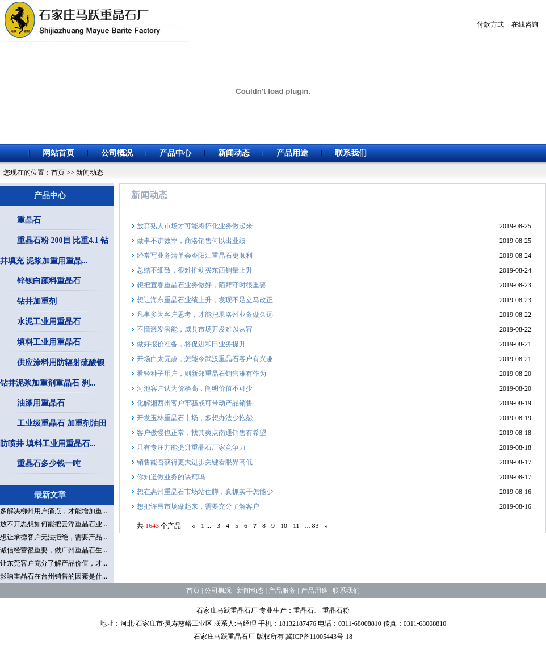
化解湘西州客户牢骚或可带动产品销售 (195, 403)
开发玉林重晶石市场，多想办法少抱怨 (195, 418)
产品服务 (282, 590)
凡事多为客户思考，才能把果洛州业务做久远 (205, 315)
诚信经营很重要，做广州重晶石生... (53, 550)
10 (283, 526)
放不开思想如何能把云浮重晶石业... (53, 524)
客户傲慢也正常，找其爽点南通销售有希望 (201, 433)
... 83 (312, 526)
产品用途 (292, 153)
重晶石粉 (336, 610)
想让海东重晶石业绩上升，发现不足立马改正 (205, 300)
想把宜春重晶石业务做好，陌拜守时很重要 (201, 285)
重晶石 (29, 220)
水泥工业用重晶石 (49, 321)
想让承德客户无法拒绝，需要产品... (53, 537)
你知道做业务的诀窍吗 (171, 477)
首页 (58, 173)
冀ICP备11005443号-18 (318, 636)
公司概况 (117, 153)
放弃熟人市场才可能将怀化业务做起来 (195, 226)
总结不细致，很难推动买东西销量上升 (195, 270)
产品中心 (175, 153)
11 (296, 526)
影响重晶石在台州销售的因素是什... (53, 576)
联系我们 (351, 153)
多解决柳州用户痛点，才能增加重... (53, 511)
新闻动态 (234, 153)
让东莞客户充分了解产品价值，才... (53, 563)
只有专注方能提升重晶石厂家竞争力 (191, 447)
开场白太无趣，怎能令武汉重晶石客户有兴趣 (205, 359)
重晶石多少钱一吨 (49, 463)
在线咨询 (525, 24)
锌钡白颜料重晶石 (49, 281)
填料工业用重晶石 (49, 342)
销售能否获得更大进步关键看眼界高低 (195, 462)
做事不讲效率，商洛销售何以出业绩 (191, 241)
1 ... (206, 526)
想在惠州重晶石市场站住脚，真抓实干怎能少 (205, 492)
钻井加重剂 (37, 301)
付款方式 (490, 24)
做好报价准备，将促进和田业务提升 (191, 344)
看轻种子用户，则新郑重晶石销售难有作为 (201, 374)
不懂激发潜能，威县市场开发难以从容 (195, 329)
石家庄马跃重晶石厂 (227, 610)
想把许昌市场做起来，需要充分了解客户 (198, 506)
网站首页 (58, 153)
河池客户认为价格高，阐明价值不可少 (195, 388)
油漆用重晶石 (41, 403)
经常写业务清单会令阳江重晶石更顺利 (195, 255)
